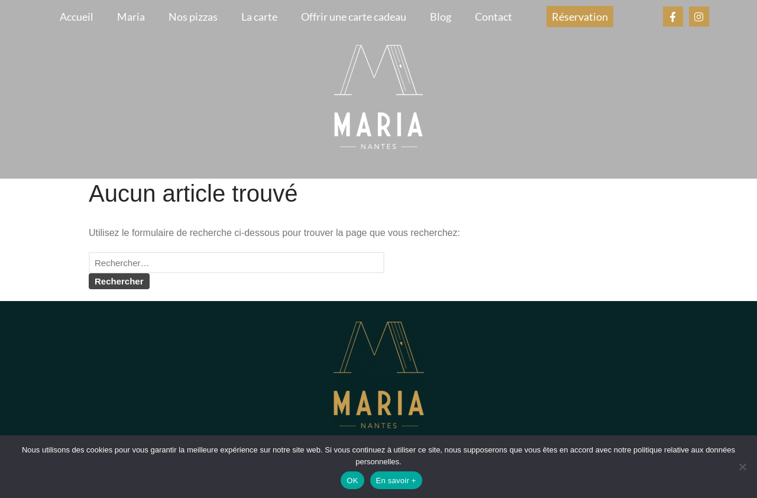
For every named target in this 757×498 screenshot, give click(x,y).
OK (352, 480)
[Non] (742, 467)
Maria (131, 16)
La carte (259, 16)
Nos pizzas (193, 16)
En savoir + (396, 480)
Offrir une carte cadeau (353, 16)
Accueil (76, 16)
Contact (493, 16)
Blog (440, 16)
